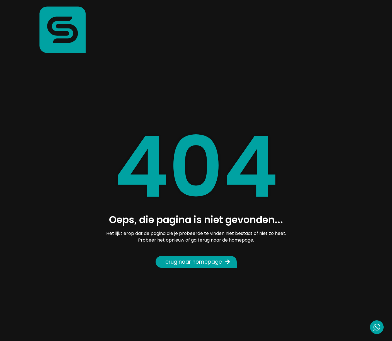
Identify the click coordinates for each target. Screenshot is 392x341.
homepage (241, 240)
